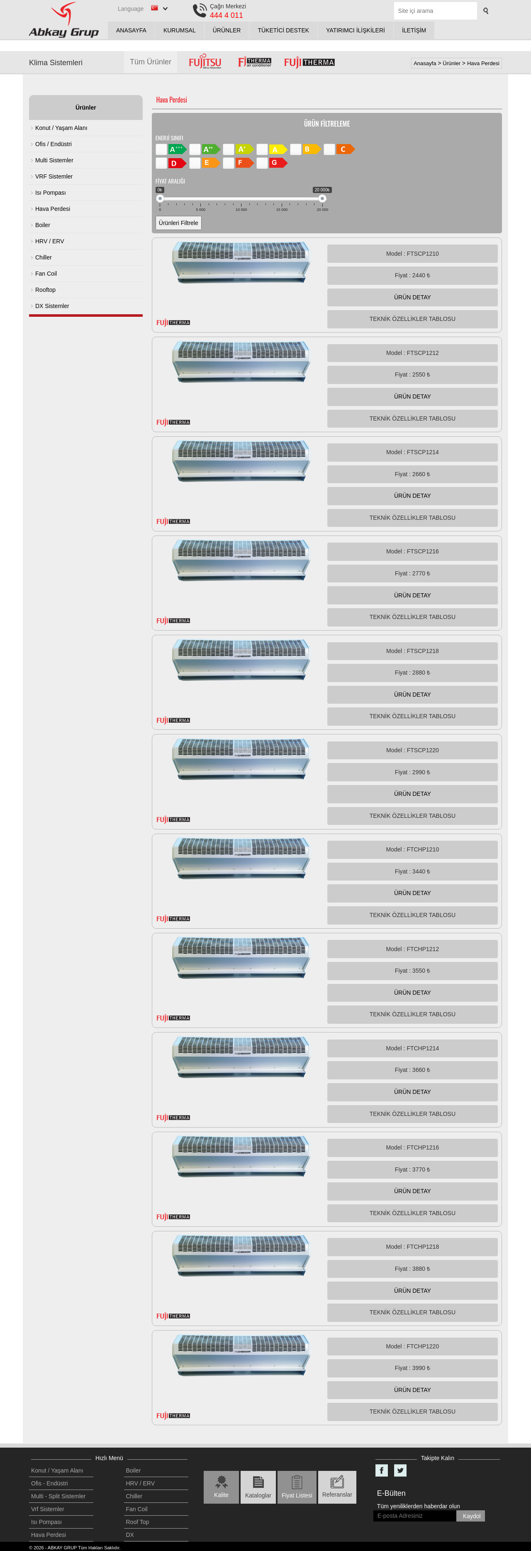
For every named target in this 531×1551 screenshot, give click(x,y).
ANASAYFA (131, 30)
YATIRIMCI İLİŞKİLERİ (355, 30)
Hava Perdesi (483, 63)
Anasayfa (425, 63)
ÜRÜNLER (227, 30)
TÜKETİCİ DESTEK (283, 30)
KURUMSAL (179, 30)
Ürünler (451, 63)
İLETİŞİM (414, 30)
